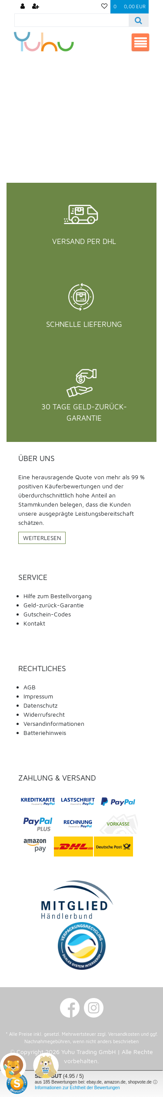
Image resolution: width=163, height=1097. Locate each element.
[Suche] (138, 20)
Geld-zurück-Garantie (53, 605)
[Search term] (72, 20)
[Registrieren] (35, 6)
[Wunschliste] (104, 6)
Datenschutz (40, 705)
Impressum (38, 696)
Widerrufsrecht (44, 714)
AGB (29, 687)
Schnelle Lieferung (84, 324)
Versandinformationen (53, 723)
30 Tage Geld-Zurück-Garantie (84, 412)
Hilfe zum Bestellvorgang (57, 596)
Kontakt (34, 623)
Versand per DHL (84, 241)
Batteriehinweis (44, 732)
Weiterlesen (42, 537)
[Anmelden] (22, 6)
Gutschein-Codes (47, 614)
